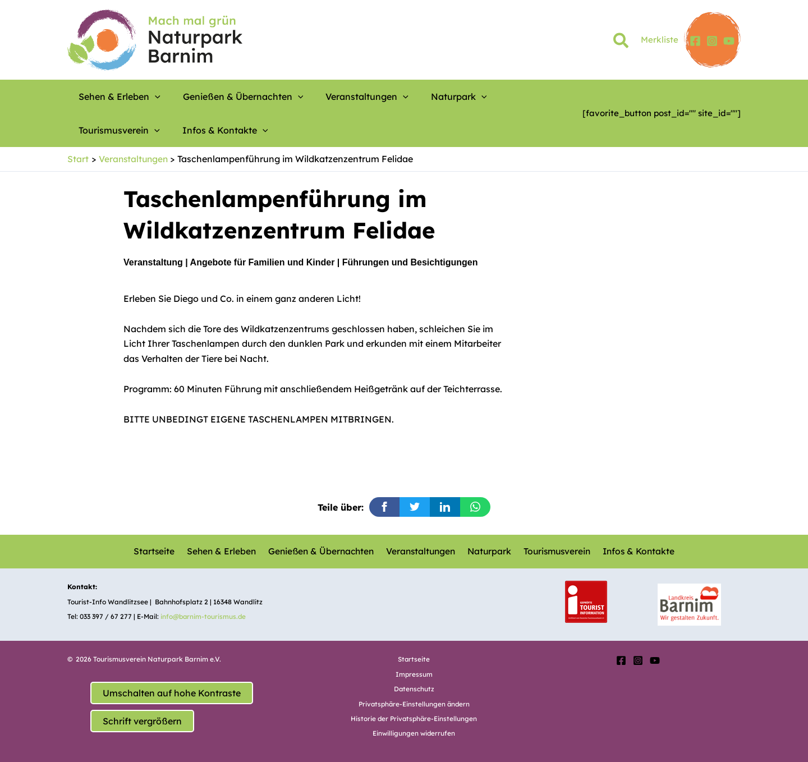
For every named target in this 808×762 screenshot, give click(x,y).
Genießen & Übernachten (320, 551)
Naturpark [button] (411, 96)
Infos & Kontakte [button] (116, 130)
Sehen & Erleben (221, 551)
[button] (621, 42)
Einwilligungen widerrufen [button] (414, 733)
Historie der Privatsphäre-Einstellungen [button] (414, 718)
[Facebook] (695, 41)
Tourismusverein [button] (488, 96)
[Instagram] (712, 41)
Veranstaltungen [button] (333, 96)
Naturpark (487, 551)
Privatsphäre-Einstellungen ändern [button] (414, 703)
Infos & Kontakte (635, 551)
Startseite (156, 551)
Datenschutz (413, 689)
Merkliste (659, 39)
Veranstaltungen (420, 551)
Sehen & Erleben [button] (114, 96)
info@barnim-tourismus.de (204, 616)
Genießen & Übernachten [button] (223, 96)
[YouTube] (728, 41)
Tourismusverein (554, 551)
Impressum (414, 673)
